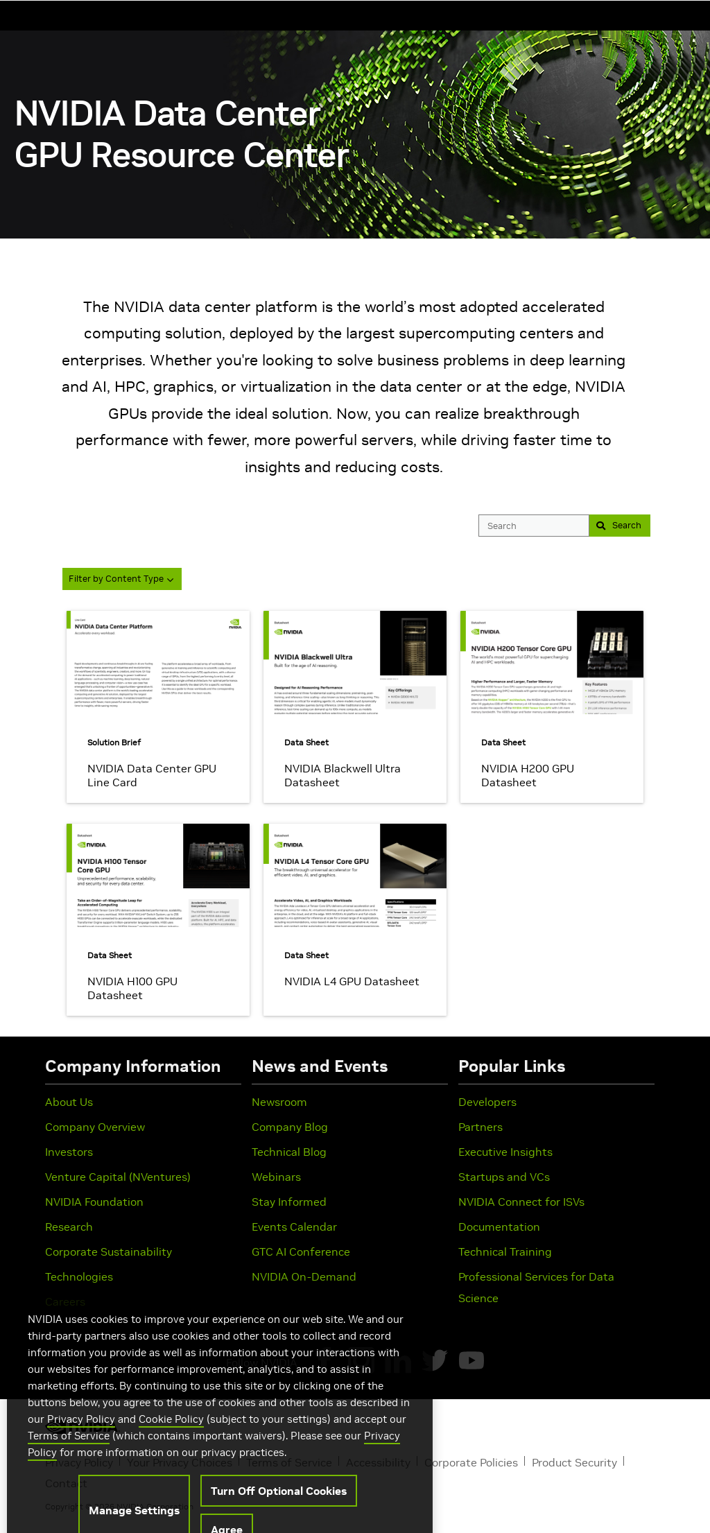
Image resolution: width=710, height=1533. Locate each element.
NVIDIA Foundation (94, 1202)
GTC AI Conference (301, 1251)
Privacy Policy (81, 1439)
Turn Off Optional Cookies (279, 1511)
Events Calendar (294, 1226)
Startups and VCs (504, 1177)
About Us (69, 1102)
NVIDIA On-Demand (304, 1276)
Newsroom (279, 1102)
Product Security (574, 1462)
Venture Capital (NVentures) (118, 1177)
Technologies (79, 1276)
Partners (480, 1127)
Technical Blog (289, 1152)
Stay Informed (289, 1202)
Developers (487, 1102)
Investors (69, 1152)
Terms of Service (69, 1456)
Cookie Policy (171, 1439)
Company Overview (95, 1127)
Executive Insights (505, 1152)
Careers (65, 1301)
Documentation (499, 1226)
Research (69, 1226)
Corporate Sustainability (108, 1251)
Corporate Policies (471, 1462)
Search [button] (615, 525)
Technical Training (505, 1251)
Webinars (276, 1177)
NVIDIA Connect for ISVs (521, 1202)
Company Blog (290, 1127)
